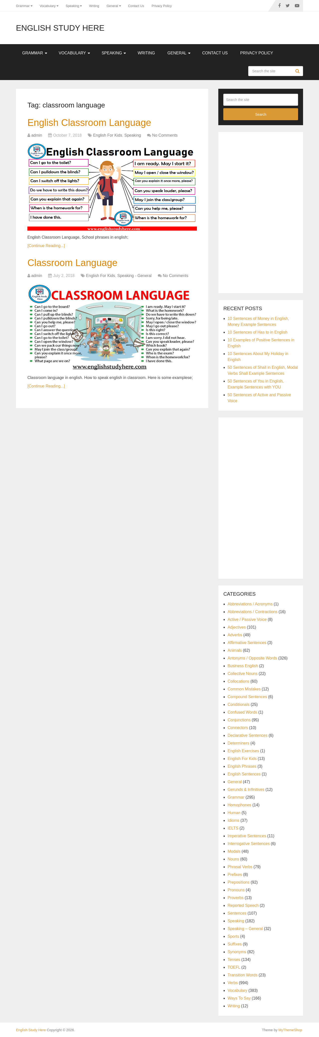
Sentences (237, 913)
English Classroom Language (89, 122)
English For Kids (107, 135)
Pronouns (236, 890)
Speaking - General (134, 276)
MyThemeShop (290, 1030)
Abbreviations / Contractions (252, 612)
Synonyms (237, 952)
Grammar (23, 6)
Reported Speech (243, 905)
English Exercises (243, 751)
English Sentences (244, 774)
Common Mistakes (244, 689)
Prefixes (235, 874)
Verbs (233, 983)
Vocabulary (48, 6)
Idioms (233, 820)
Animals (235, 650)
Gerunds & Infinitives (246, 789)
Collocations (238, 681)
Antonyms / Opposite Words (252, 658)
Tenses (234, 959)
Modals (234, 851)
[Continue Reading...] (46, 246)
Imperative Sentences (247, 836)
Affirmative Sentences (247, 643)
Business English (243, 666)
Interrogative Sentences (249, 844)
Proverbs (235, 898)
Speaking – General (245, 929)
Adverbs (235, 635)
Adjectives (237, 627)
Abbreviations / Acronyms (250, 604)
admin (36, 135)
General (112, 6)
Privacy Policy (162, 6)
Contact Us (136, 6)
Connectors (238, 728)
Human (234, 813)
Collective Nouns (242, 673)
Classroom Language (72, 263)
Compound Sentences (247, 697)
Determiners (238, 743)
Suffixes (235, 944)
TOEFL (234, 967)
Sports (233, 936)
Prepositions (238, 882)
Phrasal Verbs (240, 867)
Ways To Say (239, 998)
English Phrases (242, 766)
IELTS (233, 828)
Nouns (233, 859)
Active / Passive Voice (247, 619)
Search (298, 71)
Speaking (72, 6)
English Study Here (60, 28)
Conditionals (238, 704)
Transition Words (242, 975)
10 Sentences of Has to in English (257, 332)
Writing (94, 6)
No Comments (165, 135)
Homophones (239, 805)
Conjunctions (239, 720)
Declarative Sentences (247, 735)
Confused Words (242, 712)
